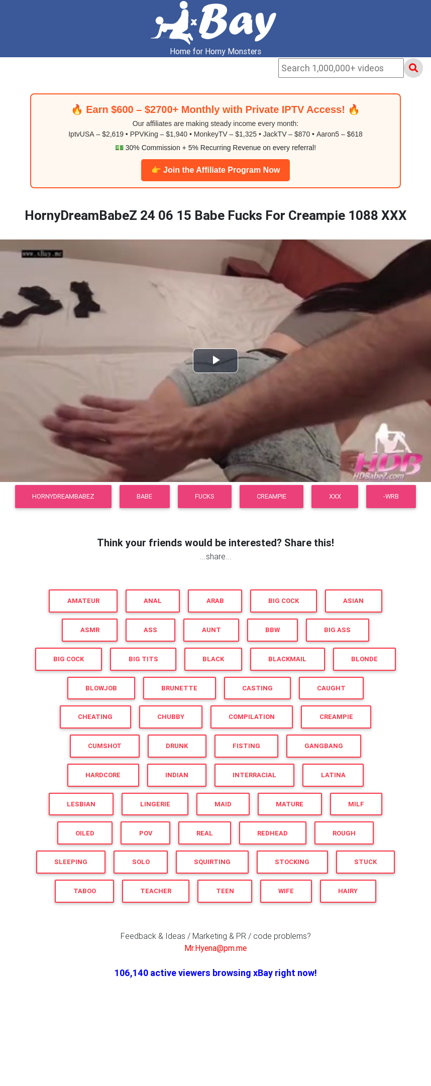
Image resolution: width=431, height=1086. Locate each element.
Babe (144, 496)
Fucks (204, 496)
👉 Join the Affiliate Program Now (215, 170)
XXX (335, 496)
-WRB (391, 496)
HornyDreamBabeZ (63, 496)
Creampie (271, 496)
